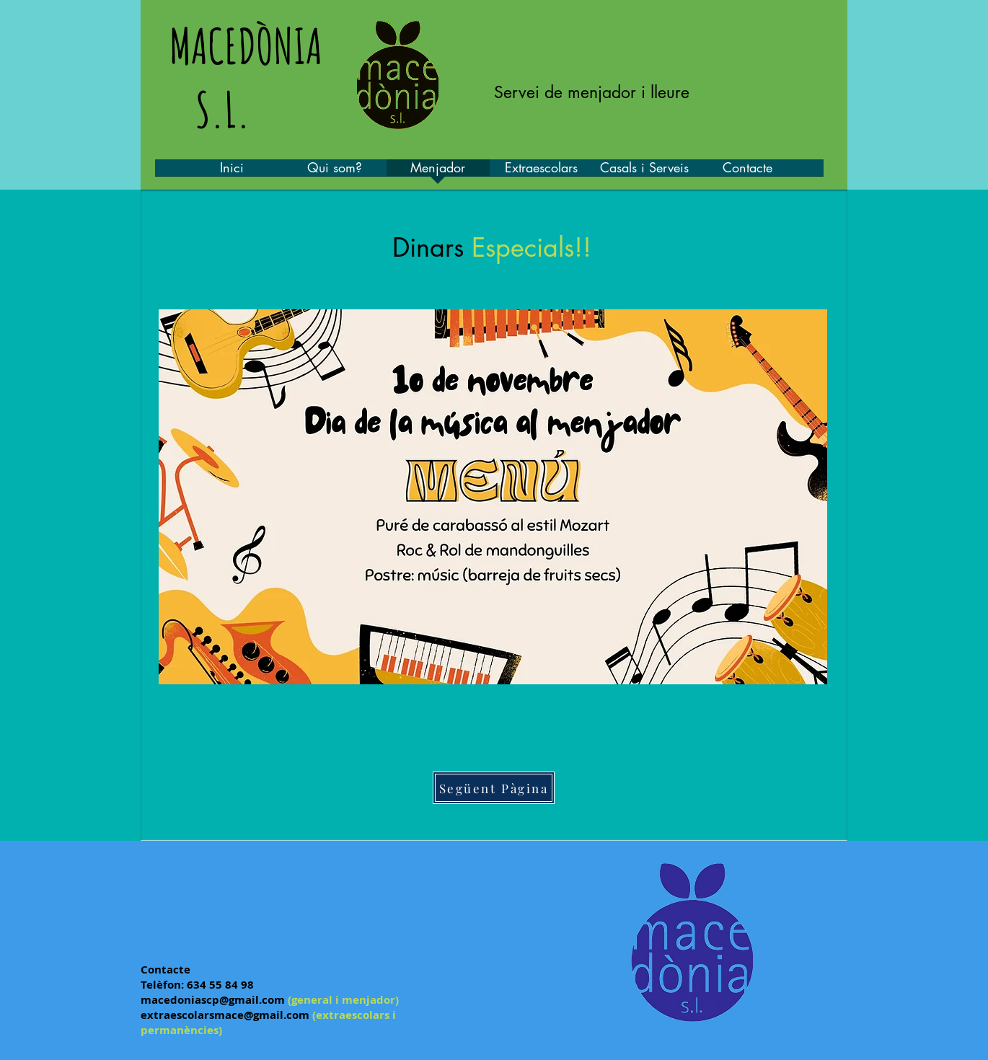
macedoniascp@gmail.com (213, 999)
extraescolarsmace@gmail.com (225, 1015)
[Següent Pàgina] (494, 788)
